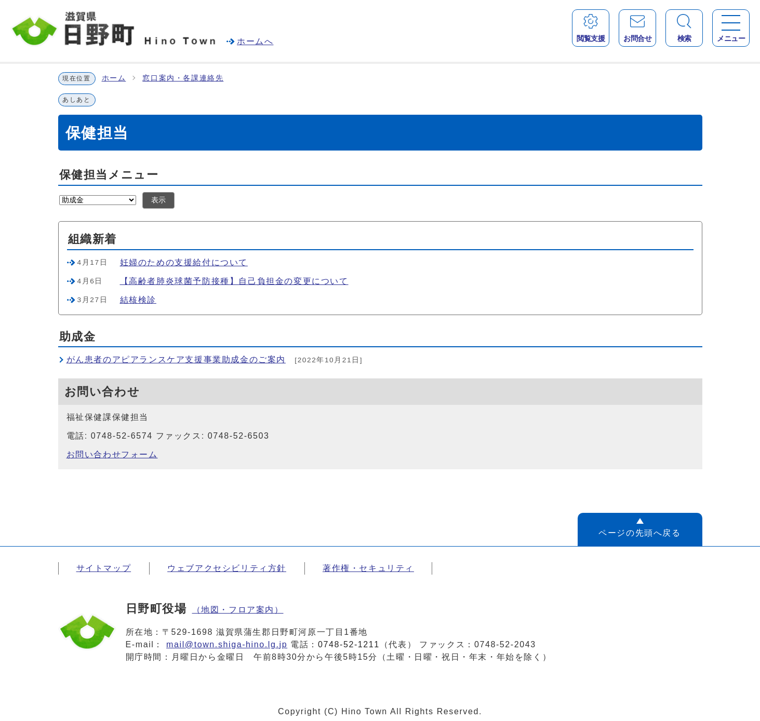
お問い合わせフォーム (112, 454)
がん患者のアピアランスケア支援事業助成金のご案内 (176, 359)
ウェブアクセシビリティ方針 (226, 568)
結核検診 (138, 299)
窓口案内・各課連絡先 (182, 78)
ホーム (114, 78)
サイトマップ (103, 568)
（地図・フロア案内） (238, 609)
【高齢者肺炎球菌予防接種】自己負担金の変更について (234, 281)
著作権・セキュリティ (368, 568)
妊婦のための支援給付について (184, 262)
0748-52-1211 (349, 644)
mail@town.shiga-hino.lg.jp (226, 644)
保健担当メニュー (109, 174)
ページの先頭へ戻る (639, 532)
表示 (158, 200)
